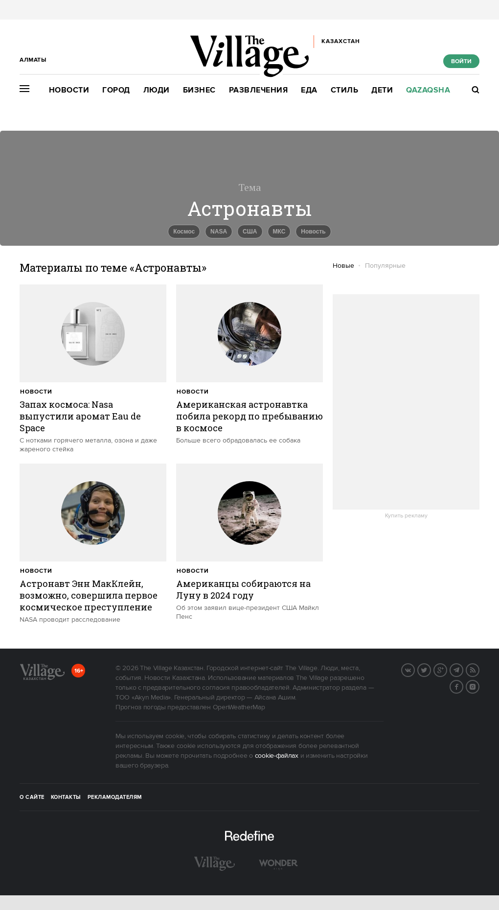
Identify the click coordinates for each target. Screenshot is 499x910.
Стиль (345, 90)
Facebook (462, 685)
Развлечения (258, 90)
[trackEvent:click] (93, 369)
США (250, 231)
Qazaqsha (428, 90)
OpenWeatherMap (239, 707)
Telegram (462, 669)
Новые (343, 265)
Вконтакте (414, 669)
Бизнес (199, 90)
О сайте (32, 797)
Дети (382, 90)
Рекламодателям (115, 797)
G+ (446, 669)
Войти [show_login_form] (461, 61)
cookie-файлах (276, 755)
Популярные (385, 265)
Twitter (430, 669)
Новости (69, 90)
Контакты (66, 797)
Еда (309, 90)
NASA (218, 231)
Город (116, 90)
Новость (313, 231)
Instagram (478, 685)
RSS (478, 669)
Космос (184, 231)
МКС (279, 231)
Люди (156, 90)
